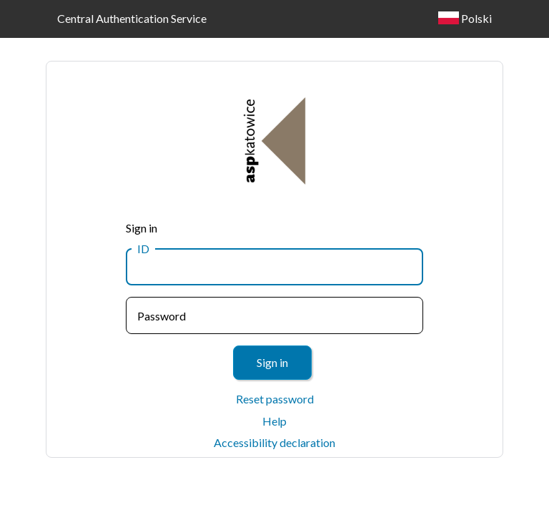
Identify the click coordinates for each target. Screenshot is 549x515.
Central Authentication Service (132, 18)
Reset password (275, 399)
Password (161, 316)
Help (274, 421)
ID (143, 248)
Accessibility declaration (274, 442)
